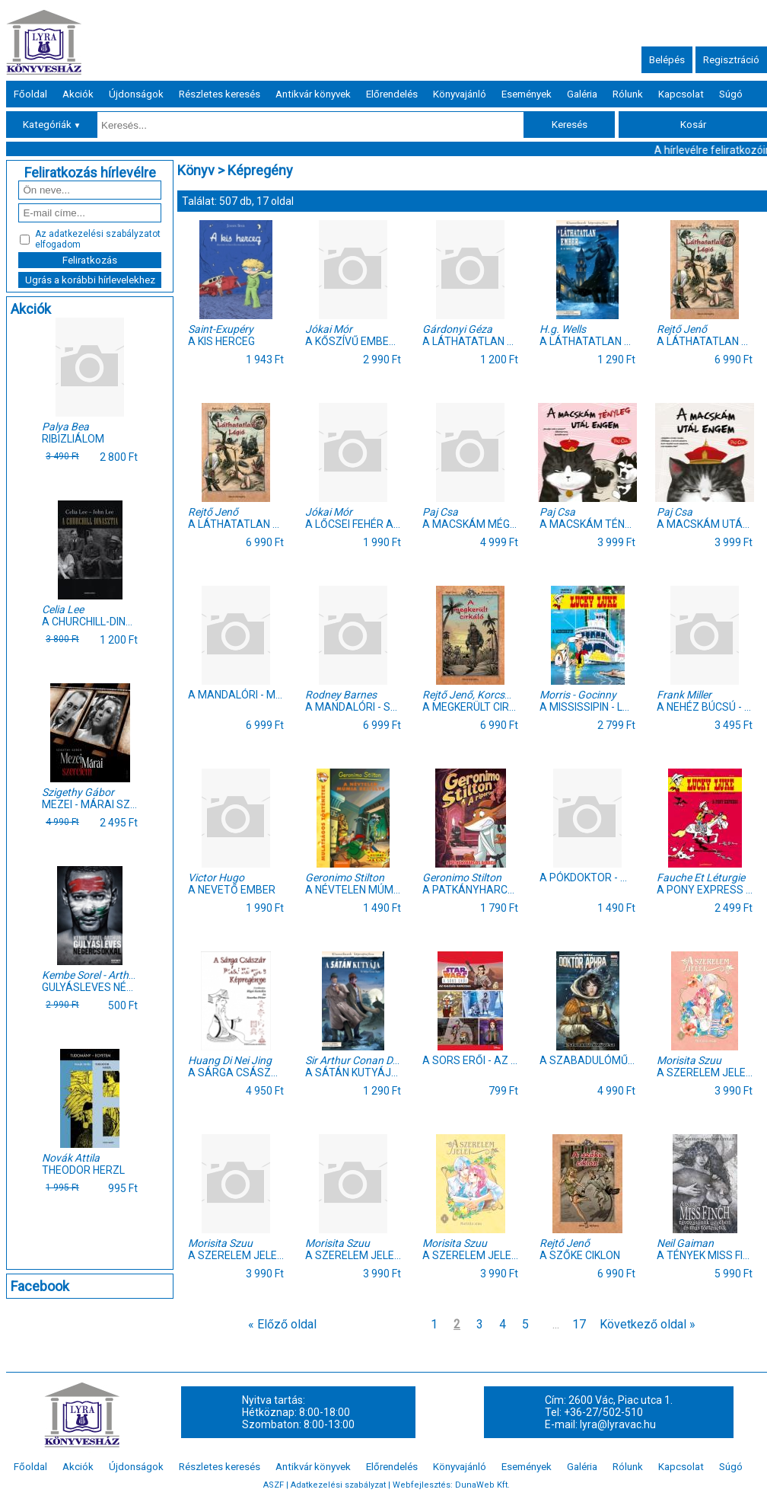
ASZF (273, 1485)
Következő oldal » (647, 1324)
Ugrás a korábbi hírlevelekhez (90, 280)
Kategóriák (52, 124)
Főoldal (30, 94)
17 (579, 1324)
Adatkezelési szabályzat (338, 1485)
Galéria (582, 94)
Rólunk (628, 94)
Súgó (731, 94)
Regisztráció (731, 60)
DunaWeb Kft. (482, 1485)
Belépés (667, 60)
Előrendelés (392, 94)
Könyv (196, 170)
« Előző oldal (282, 1324)
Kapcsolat (681, 94)
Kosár (693, 124)
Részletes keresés (219, 94)
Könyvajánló (459, 94)
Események (526, 94)
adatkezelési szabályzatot (105, 234)
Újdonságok (136, 94)
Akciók (78, 94)
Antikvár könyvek (313, 94)
